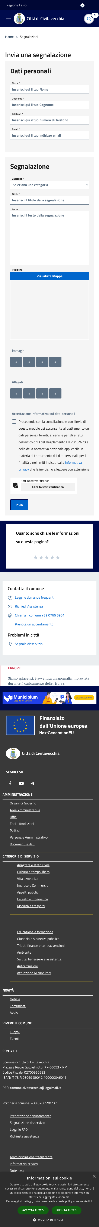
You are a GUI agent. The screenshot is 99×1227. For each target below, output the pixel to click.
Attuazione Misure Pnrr (34, 972)
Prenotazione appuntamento (30, 1115)
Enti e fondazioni (22, 823)
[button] (49, 1220)
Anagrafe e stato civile (33, 865)
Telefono (17, 114)
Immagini (18, 350)
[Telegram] (32, 783)
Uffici (13, 816)
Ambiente (24, 952)
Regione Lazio (16, 5)
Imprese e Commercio (32, 885)
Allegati (17, 382)
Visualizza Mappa (50, 276)
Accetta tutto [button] (33, 1210)
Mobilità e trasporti (31, 905)
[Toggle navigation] (8, 18)
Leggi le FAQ (19, 1129)
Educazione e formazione (35, 931)
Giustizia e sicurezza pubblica (38, 938)
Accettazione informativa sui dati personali (43, 413)
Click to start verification (48, 487)
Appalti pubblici (28, 892)
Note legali (17, 1170)
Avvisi (14, 1012)
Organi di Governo (23, 803)
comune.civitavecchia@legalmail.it (35, 1087)
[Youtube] (21, 783)
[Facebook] (10, 783)
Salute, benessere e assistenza (39, 959)
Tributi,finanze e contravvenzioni (41, 945)
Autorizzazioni (27, 966)
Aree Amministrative (25, 810)
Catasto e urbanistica (32, 899)
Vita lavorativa (27, 878)
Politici (15, 830)
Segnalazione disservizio (27, 1122)
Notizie (15, 999)
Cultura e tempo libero (33, 871)
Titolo (16, 194)
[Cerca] (90, 18)
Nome (16, 83)
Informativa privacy (24, 1163)
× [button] (94, 1176)
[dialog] (49, 1199)
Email (16, 129)
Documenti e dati (22, 844)
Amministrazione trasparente (31, 1156)
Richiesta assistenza (24, 1136)
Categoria (18, 178)
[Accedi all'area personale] (82, 5)
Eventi (14, 1038)
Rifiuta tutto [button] (67, 1210)
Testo (15, 209)
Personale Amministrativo (29, 837)
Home (9, 36)
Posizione (17, 270)
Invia (19, 504)
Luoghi (15, 1031)
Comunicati (18, 1005)
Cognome (18, 98)
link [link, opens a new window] (90, 1201)
